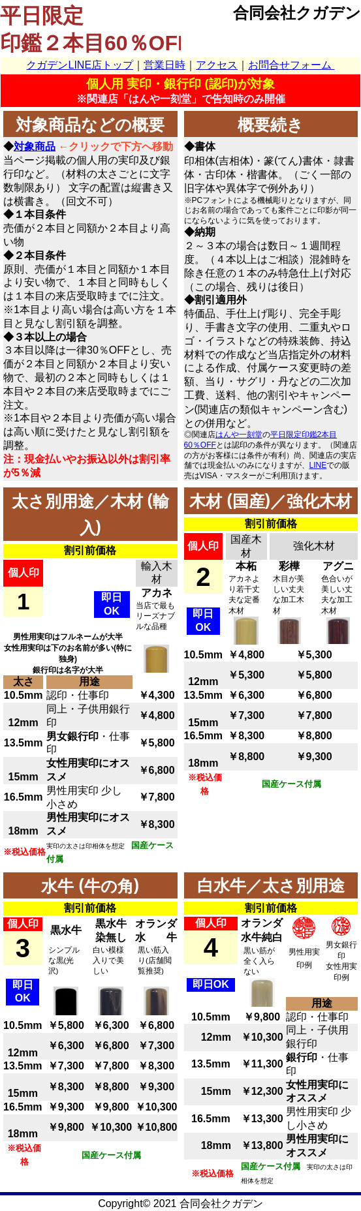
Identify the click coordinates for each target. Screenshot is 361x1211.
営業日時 (164, 64)
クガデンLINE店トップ (79, 64)
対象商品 (34, 146)
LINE (318, 465)
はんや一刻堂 (238, 434)
